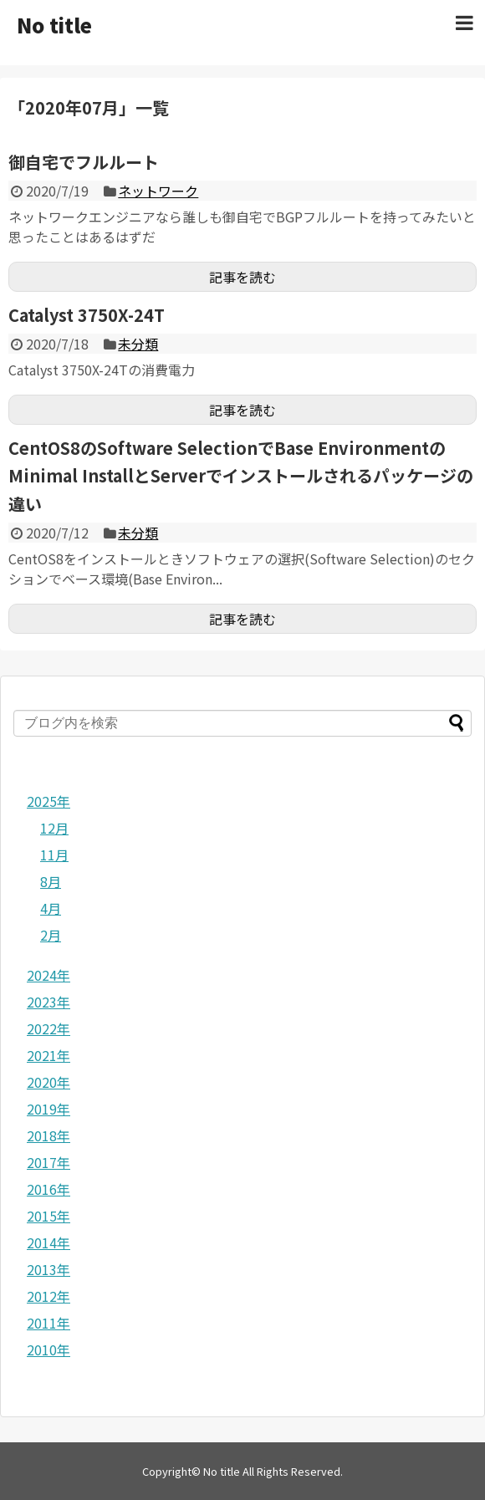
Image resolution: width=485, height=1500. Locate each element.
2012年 (48, 1296)
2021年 (48, 1055)
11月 (54, 854)
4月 (50, 908)
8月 (50, 881)
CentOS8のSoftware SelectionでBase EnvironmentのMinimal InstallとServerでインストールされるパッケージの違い (240, 475)
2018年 (48, 1135)
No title (54, 24)
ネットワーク (158, 191)
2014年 (48, 1242)
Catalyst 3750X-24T (86, 315)
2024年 (48, 975)
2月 (50, 935)
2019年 (48, 1109)
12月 (54, 828)
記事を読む (242, 277)
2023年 (48, 1002)
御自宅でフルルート (83, 162)
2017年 (48, 1162)
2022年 (48, 1028)
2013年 (48, 1269)
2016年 (48, 1189)
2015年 (48, 1216)
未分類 (138, 344)
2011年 (48, 1323)
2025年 (48, 801)
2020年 (48, 1082)
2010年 (48, 1349)
